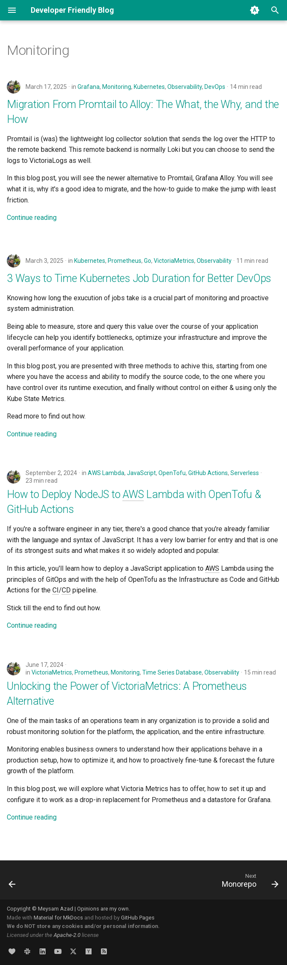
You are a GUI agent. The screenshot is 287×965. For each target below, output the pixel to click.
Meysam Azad (55, 908)
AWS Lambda (106, 473)
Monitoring (116, 86)
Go (147, 260)
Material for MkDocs (59, 917)
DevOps (214, 86)
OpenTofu (172, 473)
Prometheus (124, 260)
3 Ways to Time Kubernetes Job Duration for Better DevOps (139, 278)
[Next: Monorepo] (248, 882)
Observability (184, 86)
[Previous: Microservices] (13, 882)
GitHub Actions (208, 473)
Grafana (88, 86)
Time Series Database (172, 672)
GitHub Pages (138, 917)
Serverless (244, 473)
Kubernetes (149, 86)
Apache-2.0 (67, 935)
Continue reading (32, 217)
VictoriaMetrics (174, 260)
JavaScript (141, 473)
